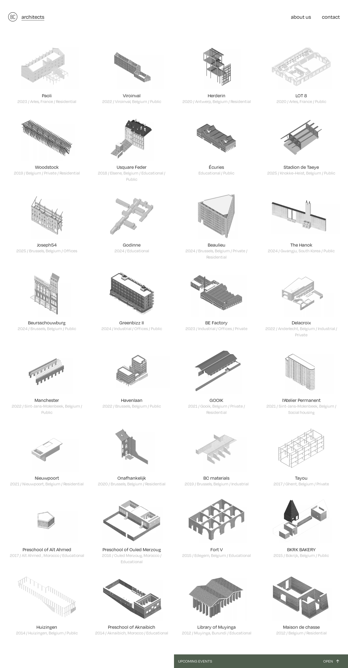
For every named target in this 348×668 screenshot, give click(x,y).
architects (32, 16)
